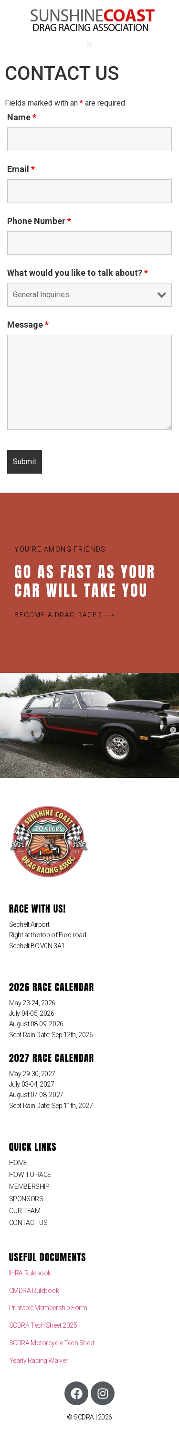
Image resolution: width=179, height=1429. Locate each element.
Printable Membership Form (48, 1308)
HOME (18, 1163)
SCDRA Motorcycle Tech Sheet (52, 1343)
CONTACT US (28, 1222)
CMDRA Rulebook (34, 1290)
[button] (89, 44)
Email (21, 169)
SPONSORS (26, 1199)
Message (28, 325)
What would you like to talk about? (77, 273)
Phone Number (39, 221)
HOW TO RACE (30, 1174)
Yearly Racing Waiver (38, 1360)
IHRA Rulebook (30, 1273)
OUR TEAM (24, 1211)
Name (21, 117)
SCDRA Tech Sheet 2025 (43, 1325)
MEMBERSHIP (29, 1186)
